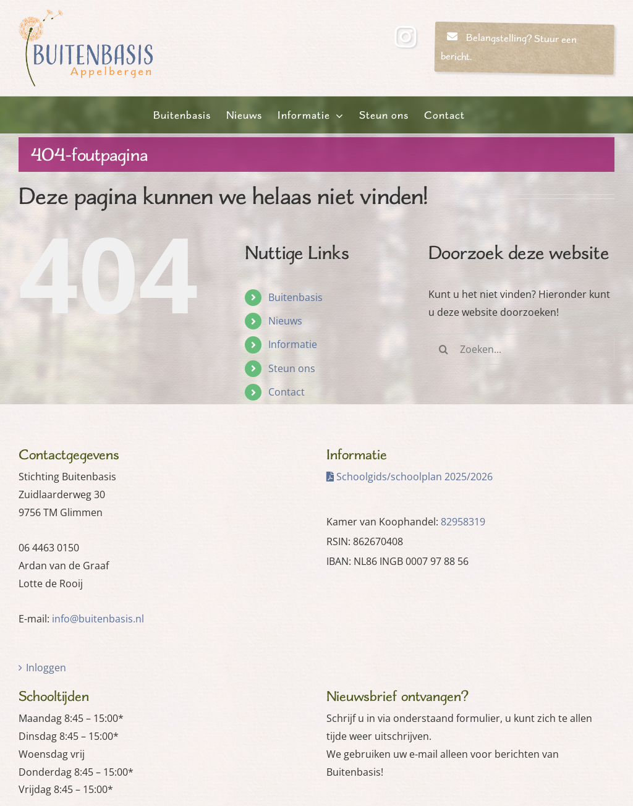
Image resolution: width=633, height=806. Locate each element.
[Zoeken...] (521, 349)
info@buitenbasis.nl (98, 619)
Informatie (292, 344)
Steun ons (291, 368)
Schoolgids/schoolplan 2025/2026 (409, 476)
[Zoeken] (443, 349)
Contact (286, 392)
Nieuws (285, 321)
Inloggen (46, 667)
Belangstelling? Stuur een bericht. (509, 47)
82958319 (463, 521)
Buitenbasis (295, 297)
